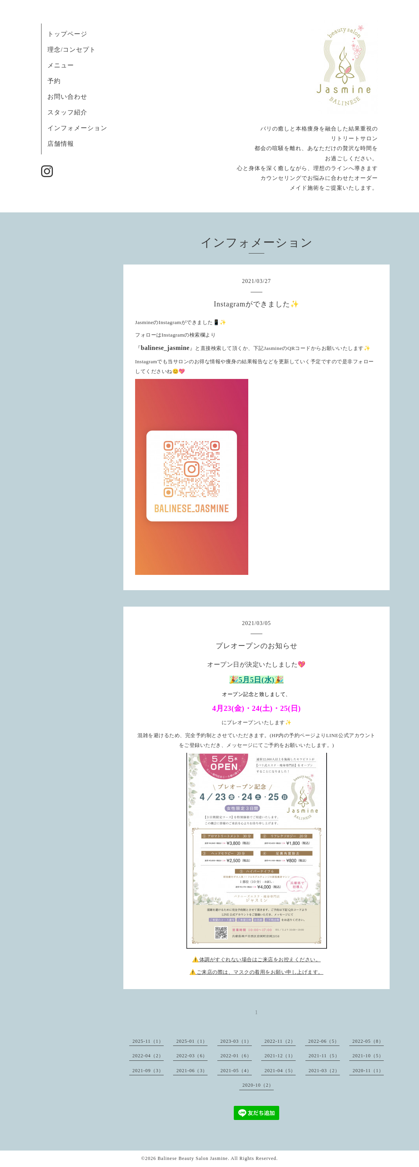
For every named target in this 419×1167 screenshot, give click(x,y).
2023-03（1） (236, 1041)
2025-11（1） (148, 1041)
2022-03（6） (192, 1055)
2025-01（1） (192, 1041)
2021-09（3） (148, 1070)
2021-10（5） (368, 1055)
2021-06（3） (192, 1070)
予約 (54, 81)
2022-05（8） (368, 1041)
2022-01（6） (236, 1055)
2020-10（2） (258, 1085)
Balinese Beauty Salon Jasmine (193, 1158)
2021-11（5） (324, 1055)
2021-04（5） (280, 1070)
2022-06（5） (324, 1041)
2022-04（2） (148, 1055)
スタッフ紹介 (67, 112)
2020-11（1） (368, 1070)
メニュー (60, 65)
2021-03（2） (324, 1070)
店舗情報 (60, 143)
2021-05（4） (236, 1070)
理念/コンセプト (71, 49)
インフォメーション (77, 128)
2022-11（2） (280, 1041)
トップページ (67, 34)
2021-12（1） (280, 1055)
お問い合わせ (67, 96)
